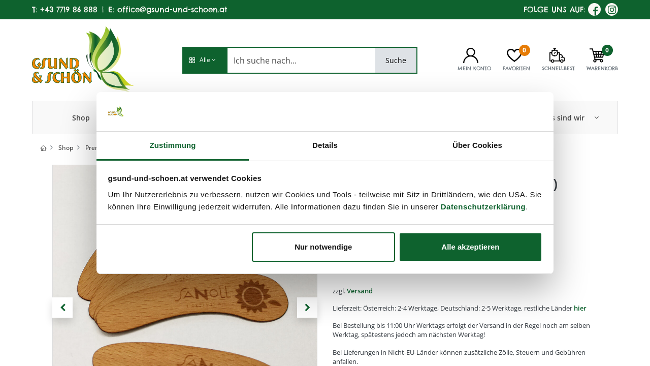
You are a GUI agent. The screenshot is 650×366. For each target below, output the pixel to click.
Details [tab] (325, 145)
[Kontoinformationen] (470, 54)
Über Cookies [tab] (477, 145)
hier (580, 308)
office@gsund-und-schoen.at (172, 9)
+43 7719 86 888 (69, 9)
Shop (65, 147)
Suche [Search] (395, 60)
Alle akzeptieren (470, 246)
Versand (360, 290)
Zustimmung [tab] (173, 145)
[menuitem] (81, 117)
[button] (204, 60)
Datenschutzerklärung (483, 206)
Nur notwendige (323, 246)
